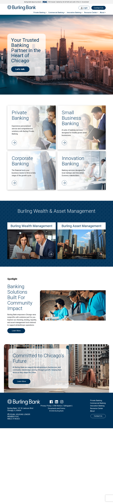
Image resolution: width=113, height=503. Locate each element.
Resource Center (96, 408)
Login (84, 8)
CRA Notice (57, 406)
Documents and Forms (56, 408)
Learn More (16, 331)
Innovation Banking (74, 12)
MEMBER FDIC (13, 417)
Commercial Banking (56, 12)
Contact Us (98, 8)
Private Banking (39, 12)
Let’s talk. (20, 69)
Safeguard (67, 406)
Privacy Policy (46, 406)
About (92, 411)
